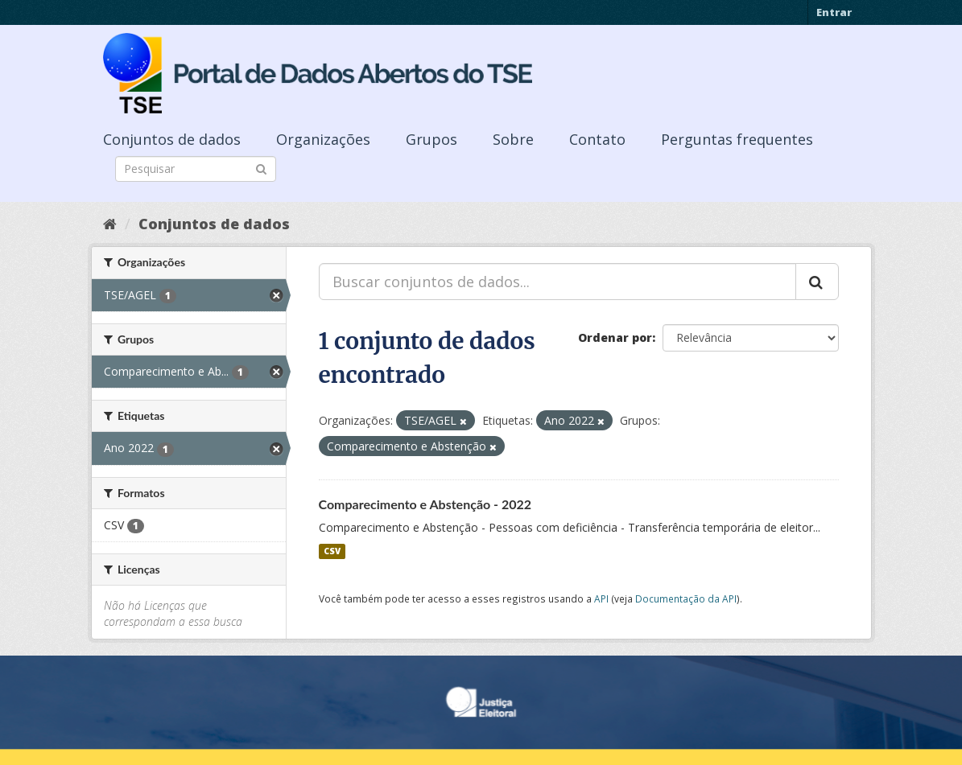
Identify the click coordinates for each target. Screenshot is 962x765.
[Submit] (261, 168)
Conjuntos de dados (172, 139)
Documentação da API (686, 598)
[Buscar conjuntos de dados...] (557, 281)
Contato (597, 139)
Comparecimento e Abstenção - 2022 (425, 504)
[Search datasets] (195, 169)
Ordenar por (615, 337)
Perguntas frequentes (737, 139)
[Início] (110, 223)
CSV (332, 551)
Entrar (834, 12)
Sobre (513, 139)
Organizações (323, 139)
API (601, 598)
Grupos (431, 139)
